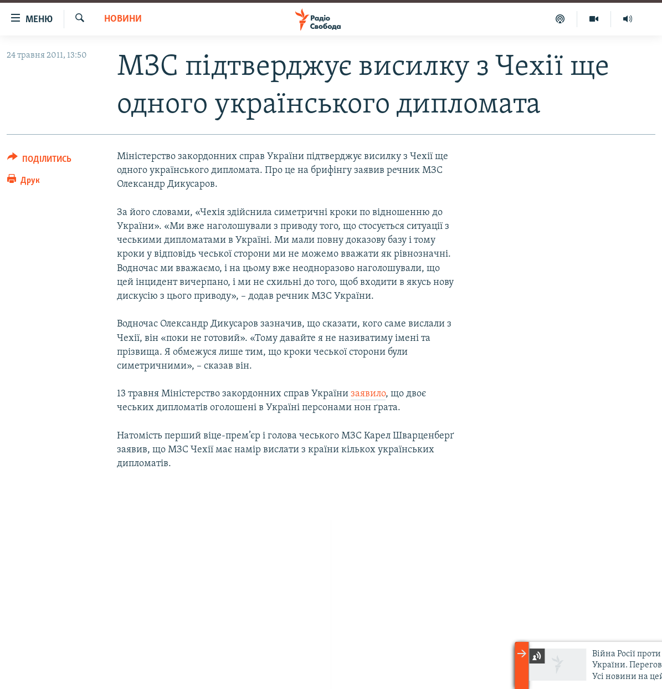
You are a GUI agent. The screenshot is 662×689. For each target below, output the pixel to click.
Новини (123, 19)
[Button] (39, 161)
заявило (368, 394)
